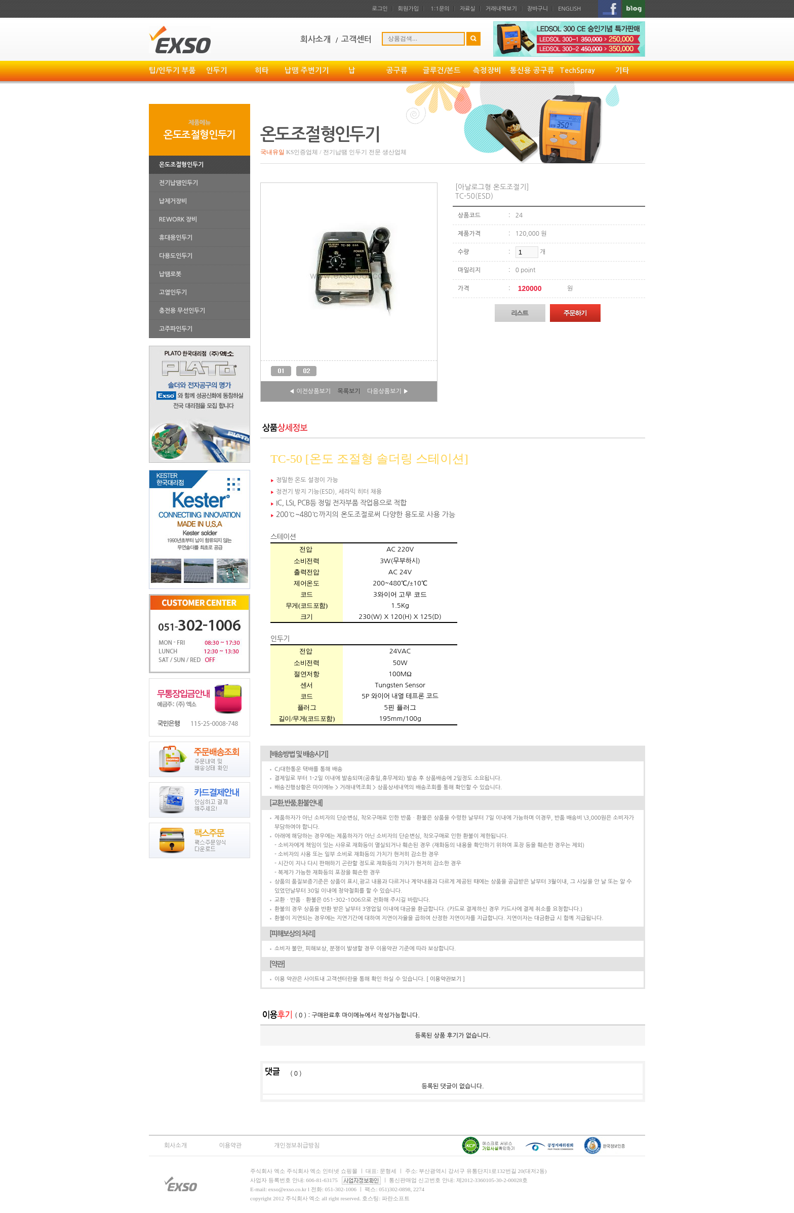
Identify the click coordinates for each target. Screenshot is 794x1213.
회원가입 (408, 9)
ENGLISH (569, 9)
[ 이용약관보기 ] (445, 979)
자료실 (467, 9)
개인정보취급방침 (297, 1146)
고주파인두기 (175, 329)
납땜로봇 (170, 274)
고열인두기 (173, 292)
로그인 (380, 9)
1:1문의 (439, 9)
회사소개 (175, 1146)
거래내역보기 (501, 9)
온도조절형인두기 (181, 165)
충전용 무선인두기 (182, 311)
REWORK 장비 (178, 219)
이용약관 (230, 1146)
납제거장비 (173, 201)
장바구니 (537, 9)
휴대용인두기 (175, 238)
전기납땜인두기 (178, 183)
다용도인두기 (175, 256)
